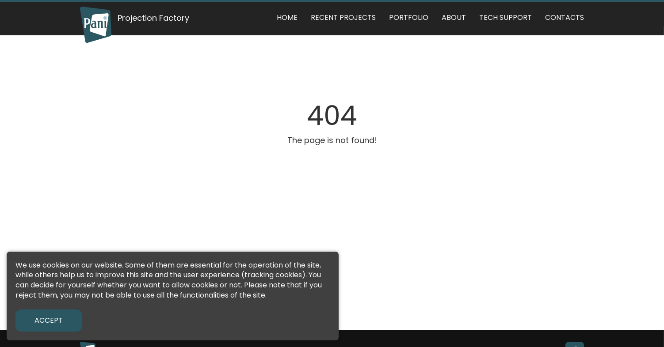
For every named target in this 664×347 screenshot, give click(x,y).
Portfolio (408, 17)
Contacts (564, 17)
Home (287, 17)
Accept (48, 320)
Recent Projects (343, 17)
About (454, 17)
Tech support (505, 17)
